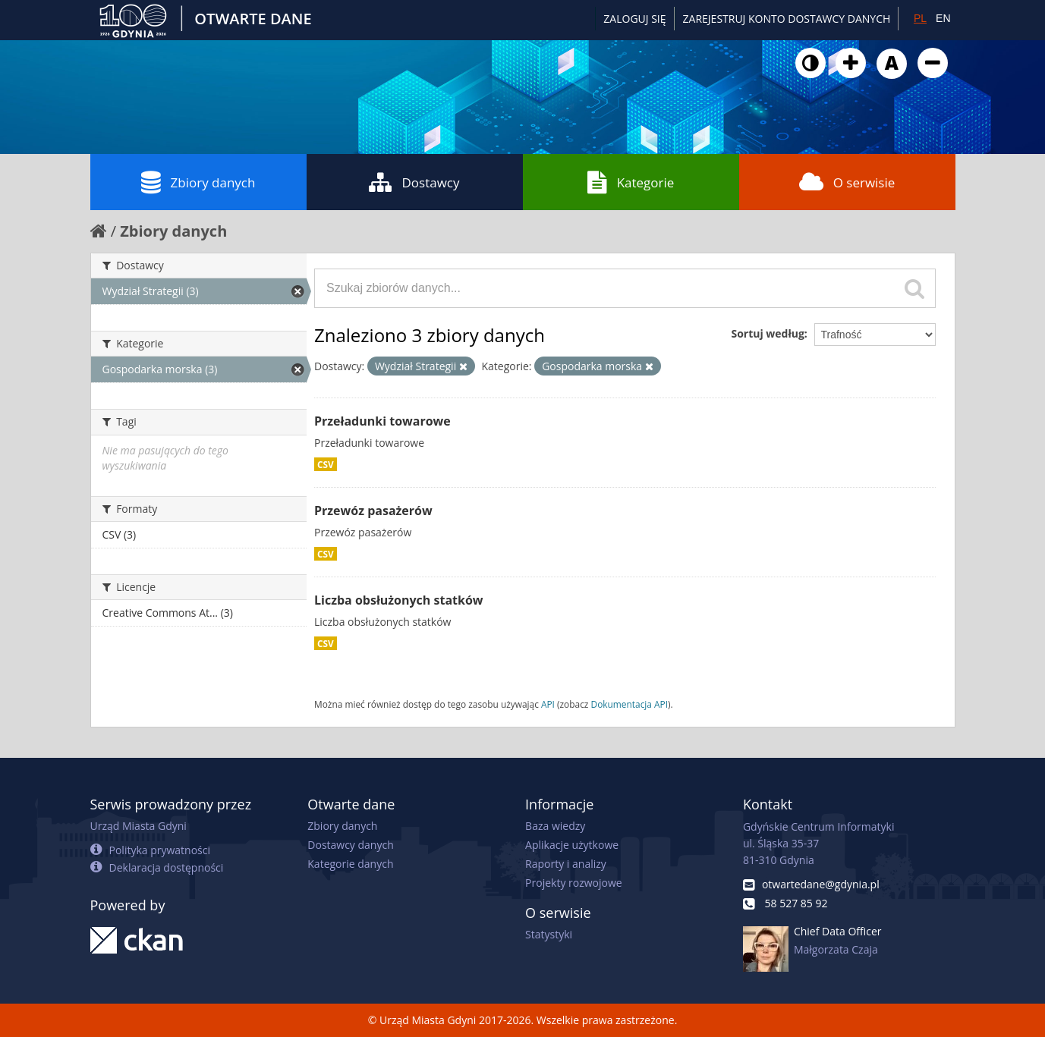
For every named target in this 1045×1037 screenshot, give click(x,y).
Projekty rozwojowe (573, 882)
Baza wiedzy (555, 826)
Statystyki (548, 934)
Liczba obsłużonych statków (398, 600)
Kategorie (631, 182)
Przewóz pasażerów (373, 510)
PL (920, 18)
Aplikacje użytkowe (572, 844)
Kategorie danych (350, 863)
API (548, 704)
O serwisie (847, 182)
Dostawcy (414, 182)
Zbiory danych (198, 182)
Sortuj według (767, 333)
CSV (325, 464)
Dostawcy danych (350, 844)
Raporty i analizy (565, 863)
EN (943, 18)
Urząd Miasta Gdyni (138, 826)
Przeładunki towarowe (382, 421)
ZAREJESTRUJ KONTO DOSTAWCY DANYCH (787, 18)
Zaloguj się (634, 18)
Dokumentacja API (630, 704)
